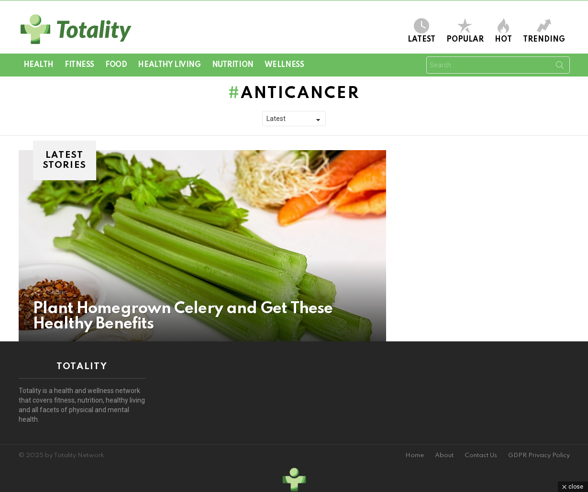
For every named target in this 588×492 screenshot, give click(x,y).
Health (38, 65)
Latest (421, 31)
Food (116, 65)
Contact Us (481, 455)
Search (559, 66)
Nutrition (233, 65)
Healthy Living (169, 65)
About (444, 455)
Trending (544, 31)
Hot (503, 31)
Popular (465, 31)
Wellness (284, 65)
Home (414, 455)
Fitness (79, 65)
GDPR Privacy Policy (539, 455)
